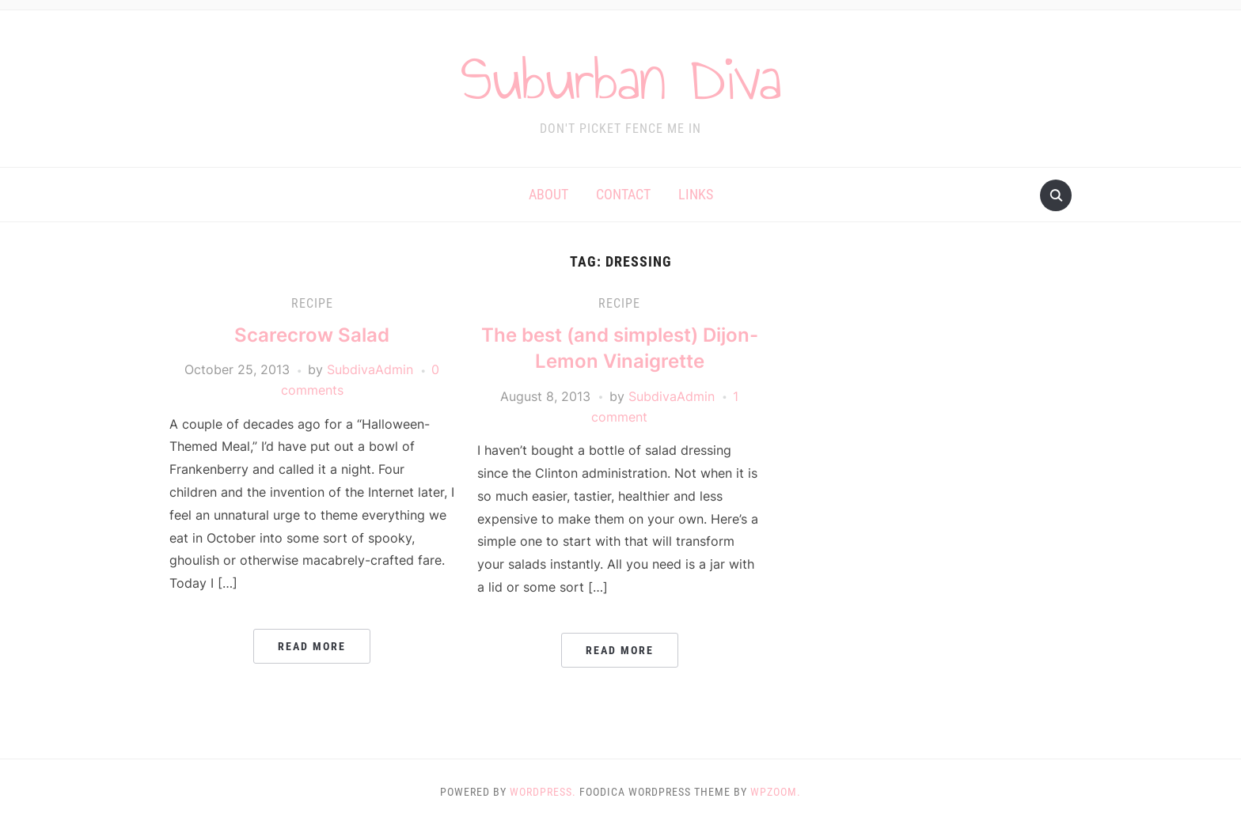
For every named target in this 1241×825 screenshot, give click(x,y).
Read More (312, 646)
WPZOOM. (775, 791)
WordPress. (543, 791)
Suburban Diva (621, 78)
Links (695, 194)
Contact (623, 194)
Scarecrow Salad (311, 335)
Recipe (312, 303)
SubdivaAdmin (370, 369)
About (548, 194)
